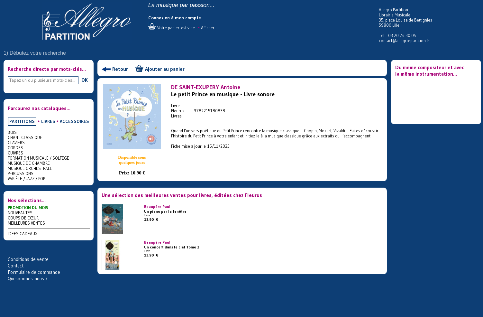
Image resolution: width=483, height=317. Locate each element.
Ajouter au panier (165, 69)
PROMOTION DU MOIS (28, 207)
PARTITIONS (22, 121)
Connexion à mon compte (174, 18)
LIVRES (48, 121)
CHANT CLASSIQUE (25, 137)
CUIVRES (15, 152)
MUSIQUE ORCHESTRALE (30, 168)
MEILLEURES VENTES (26, 223)
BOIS (12, 132)
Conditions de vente (28, 259)
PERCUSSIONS (20, 173)
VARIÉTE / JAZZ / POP (26, 178)
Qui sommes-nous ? (28, 278)
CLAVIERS (16, 142)
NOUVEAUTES (20, 212)
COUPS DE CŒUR (23, 217)
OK (84, 80)
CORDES (15, 147)
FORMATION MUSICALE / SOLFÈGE (38, 158)
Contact (15, 266)
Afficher (207, 27)
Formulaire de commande (34, 272)
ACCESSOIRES (74, 121)
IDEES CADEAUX (23, 233)
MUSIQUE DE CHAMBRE (29, 163)
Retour (120, 69)
